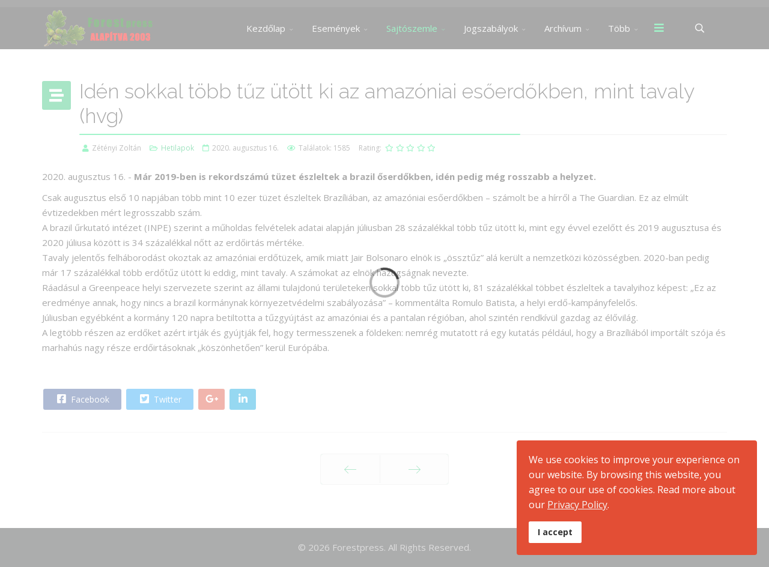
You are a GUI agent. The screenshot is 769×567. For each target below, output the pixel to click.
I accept (555, 532)
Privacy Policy (577, 504)
